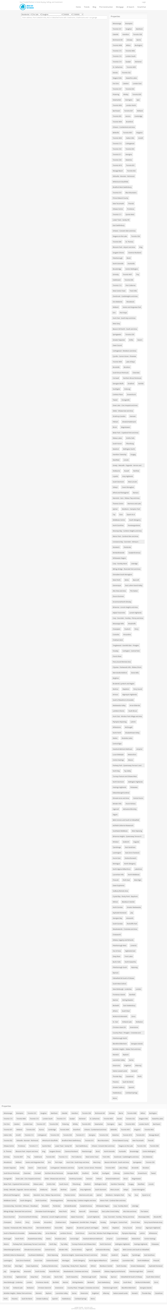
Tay (114, 514)
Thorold (131, 203)
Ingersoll (116, 809)
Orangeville (126, 400)
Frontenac (130, 209)
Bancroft (136, 580)
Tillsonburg (130, 444)
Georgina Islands (137, 1044)
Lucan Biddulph (118, 755)
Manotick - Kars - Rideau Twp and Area (126, 498)
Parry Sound (137, 689)
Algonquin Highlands (129, 694)
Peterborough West (119, 945)
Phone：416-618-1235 (85, 1307)
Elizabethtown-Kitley (132, 733)
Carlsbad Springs (131, 1093)
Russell (126, 471)
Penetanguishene (134, 525)
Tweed (115, 400)
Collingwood (130, 143)
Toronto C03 (117, 149)
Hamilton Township (119, 454)
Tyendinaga (117, 847)
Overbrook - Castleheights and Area (125, 296)
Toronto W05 (131, 67)
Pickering (116, 94)
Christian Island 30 (119, 1027)
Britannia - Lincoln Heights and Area (125, 607)
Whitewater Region (119, 558)
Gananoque (117, 585)
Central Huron (138, 798)
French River (117, 656)
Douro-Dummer (118, 596)
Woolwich (116, 547)
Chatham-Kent (118, 640)
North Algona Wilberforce (121, 869)
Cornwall (116, 378)
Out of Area (117, 951)
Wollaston (139, 1022)
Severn (139, 340)
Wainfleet (116, 460)
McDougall (128, 727)
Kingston (139, 133)
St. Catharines (117, 67)
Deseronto (116, 1065)
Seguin (115, 815)
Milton (128, 45)
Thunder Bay (117, 1076)
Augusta (136, 842)
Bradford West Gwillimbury (122, 187)
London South (130, 56)
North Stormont (118, 782)
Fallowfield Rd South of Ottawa (123, 978)
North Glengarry (129, 864)
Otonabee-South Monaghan (122, 574)
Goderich (126, 842)
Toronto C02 (126, 73)
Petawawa (133, 787)
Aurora (128, 116)
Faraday (115, 651)
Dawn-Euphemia (118, 885)
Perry (136, 629)
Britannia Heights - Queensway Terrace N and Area (127, 836)
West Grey (116, 324)
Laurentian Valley (119, 1060)
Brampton (128, 23)
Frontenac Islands (119, 995)
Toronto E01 (130, 165)
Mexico (130, 760)
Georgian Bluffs (118, 384)
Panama (115, 1082)
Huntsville (131, 264)
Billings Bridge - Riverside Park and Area (126, 569)
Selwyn (115, 487)
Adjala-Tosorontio (119, 613)
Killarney (138, 1065)
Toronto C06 (135, 236)
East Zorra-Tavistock (132, 853)
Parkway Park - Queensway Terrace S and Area (127, 765)
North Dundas (118, 907)
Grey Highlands (127, 476)
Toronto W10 (117, 165)
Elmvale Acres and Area (121, 798)
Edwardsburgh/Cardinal (121, 793)
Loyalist (115, 476)
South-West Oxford (119, 984)
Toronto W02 (117, 105)
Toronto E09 (136, 94)
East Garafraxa (130, 847)
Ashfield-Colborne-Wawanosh (123, 825)
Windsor (116, 842)
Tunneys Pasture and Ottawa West (125, 776)
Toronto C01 (117, 29)
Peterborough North (120, 1038)
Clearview (136, 373)
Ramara (135, 493)
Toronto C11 (117, 214)
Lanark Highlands (135, 613)
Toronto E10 (117, 193)
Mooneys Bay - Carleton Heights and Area (127, 531)
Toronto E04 (130, 89)
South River (126, 1011)
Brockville (116, 367)
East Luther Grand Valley (133, 585)
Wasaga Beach (118, 171)
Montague (116, 864)
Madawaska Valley (119, 705)
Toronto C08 (137, 34)
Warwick (116, 1055)
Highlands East (130, 951)
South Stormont (118, 482)
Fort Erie (116, 83)
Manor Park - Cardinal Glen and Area (125, 536)
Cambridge (138, 116)
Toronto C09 (129, 334)
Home (78, 7)
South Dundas (118, 924)
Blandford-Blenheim (120, 1044)
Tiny (137, 274)
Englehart (127, 1065)
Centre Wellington (131, 269)
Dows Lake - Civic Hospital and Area (125, 405)
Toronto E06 (129, 280)
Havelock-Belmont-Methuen (122, 749)
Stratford (131, 384)
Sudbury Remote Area (120, 891)
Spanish (131, 1087)
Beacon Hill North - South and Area (125, 329)
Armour (115, 694)
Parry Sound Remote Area (122, 662)
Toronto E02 (131, 171)
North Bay (116, 771)
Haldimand (116, 280)
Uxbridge (134, 564)
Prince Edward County (120, 198)
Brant (129, 258)
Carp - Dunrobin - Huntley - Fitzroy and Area (128, 618)
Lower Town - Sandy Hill (121, 220)
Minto (127, 580)
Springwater (117, 334)
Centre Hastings (118, 760)
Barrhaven (116, 111)
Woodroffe (132, 624)
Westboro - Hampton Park (131, 509)
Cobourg (127, 389)
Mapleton (126, 689)
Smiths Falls (130, 438)
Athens (115, 1011)
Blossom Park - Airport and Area (124, 247)
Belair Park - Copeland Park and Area (125, 433)
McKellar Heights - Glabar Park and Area (126, 1049)
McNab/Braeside (118, 553)
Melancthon (132, 755)
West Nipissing (137, 831)
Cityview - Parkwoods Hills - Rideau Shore (127, 667)
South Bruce (132, 711)
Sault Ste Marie (128, 1082)
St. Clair (115, 1022)
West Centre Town (119, 291)
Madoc (115, 738)
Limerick (133, 945)
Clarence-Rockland (134, 253)
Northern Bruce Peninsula (132, 378)
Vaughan (129, 29)
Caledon (126, 83)
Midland (115, 307)
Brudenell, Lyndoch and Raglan (123, 684)
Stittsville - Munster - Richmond (123, 176)
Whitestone (117, 727)
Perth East (126, 880)
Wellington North (129, 449)
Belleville (116, 133)
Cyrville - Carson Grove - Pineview (124, 356)
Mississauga (117, 23)
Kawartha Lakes (131, 78)
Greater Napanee (119, 340)
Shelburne (116, 471)
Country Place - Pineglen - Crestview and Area (127, 1033)
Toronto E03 (130, 149)
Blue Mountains (131, 193)
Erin (114, 313)
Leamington (117, 853)
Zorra (133, 1016)
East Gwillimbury (118, 225)
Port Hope (123, 313)
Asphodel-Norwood (119, 913)
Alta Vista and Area (119, 591)
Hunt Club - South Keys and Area (124, 318)
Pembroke (127, 547)
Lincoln (126, 460)
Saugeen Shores (118, 253)
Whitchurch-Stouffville (120, 182)
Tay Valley (127, 771)
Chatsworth (117, 935)
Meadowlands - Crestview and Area (125, 929)
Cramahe (116, 634)
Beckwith (116, 1005)
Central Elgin (117, 744)
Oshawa (129, 40)
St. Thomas (129, 242)
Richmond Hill (117, 40)
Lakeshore (138, 869)
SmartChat (141, 7)
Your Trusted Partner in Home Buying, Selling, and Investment (41, 2)
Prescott (116, 880)
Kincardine (127, 634)
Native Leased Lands (120, 1071)
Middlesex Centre (119, 520)
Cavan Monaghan (128, 487)
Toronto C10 (117, 56)
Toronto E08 (117, 242)
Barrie (139, 40)
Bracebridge (117, 269)
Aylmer (115, 509)
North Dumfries (118, 525)
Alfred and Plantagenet (121, 493)
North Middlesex (133, 875)
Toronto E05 (117, 116)
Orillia (131, 340)
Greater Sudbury (118, 1087)
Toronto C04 (117, 160)
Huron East (117, 858)
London (138, 989)
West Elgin (137, 880)
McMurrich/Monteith (120, 1016)
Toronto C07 (117, 89)
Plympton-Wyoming (119, 722)
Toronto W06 (130, 51)
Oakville (115, 34)
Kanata (115, 73)
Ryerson (115, 973)
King (140, 247)
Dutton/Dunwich (130, 858)
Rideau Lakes (117, 438)
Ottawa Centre (118, 209)
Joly (132, 913)
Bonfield (132, 995)
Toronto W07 (127, 274)
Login (144, 2)
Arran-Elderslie (135, 705)
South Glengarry (134, 520)
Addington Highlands (135, 782)
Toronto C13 (117, 143)
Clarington (128, 100)
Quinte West (130, 214)
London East (137, 83)
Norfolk (140, 384)
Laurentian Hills (118, 875)
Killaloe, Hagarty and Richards (123, 940)
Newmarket (117, 100)
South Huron (117, 444)
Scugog (133, 454)
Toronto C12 (117, 285)
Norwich (134, 1071)
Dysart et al (131, 514)
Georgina (129, 154)
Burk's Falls (117, 962)
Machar (115, 1000)
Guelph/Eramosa (134, 553)
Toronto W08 (117, 45)
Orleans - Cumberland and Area (124, 127)
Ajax (138, 100)
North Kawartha (130, 962)
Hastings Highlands (119, 787)
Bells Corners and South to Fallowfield (126, 820)
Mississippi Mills (118, 624)
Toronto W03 (117, 138)
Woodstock (130, 302)
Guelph (128, 62)
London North (131, 105)
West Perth (116, 580)
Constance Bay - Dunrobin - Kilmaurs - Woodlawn (126, 542)
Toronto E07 (128, 111)
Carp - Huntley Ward (120, 564)
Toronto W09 (117, 362)
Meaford (116, 449)
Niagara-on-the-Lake (120, 236)
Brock (115, 427)
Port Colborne (130, 285)
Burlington (138, 45)
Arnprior (139, 749)
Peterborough (117, 258)
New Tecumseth (118, 203)
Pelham (115, 422)
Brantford (129, 122)
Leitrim (133, 722)
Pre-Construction (106, 7)
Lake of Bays (130, 362)
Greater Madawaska (134, 907)
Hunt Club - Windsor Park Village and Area (127, 716)
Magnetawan (125, 427)
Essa (121, 514)
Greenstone (134, 1027)
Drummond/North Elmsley (122, 602)
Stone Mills (135, 673)
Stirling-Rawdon (127, 1000)
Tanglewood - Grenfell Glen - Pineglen (126, 645)
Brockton (127, 367)
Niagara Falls (117, 78)
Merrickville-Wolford (120, 673)
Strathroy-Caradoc (119, 416)
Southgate (116, 389)
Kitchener (138, 62)
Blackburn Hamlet (128, 902)
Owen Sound (117, 345)
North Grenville (118, 264)
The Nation (134, 591)
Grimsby (116, 274)
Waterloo (129, 160)
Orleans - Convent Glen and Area (124, 231)
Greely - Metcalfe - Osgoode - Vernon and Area (127, 465)
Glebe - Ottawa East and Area (123, 411)
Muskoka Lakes (127, 738)
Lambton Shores (118, 711)
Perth (140, 1076)
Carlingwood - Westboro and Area (124, 351)
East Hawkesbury (129, 1005)
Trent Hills (133, 291)
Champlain (116, 629)
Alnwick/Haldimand (129, 422)
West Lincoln (132, 482)
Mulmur (115, 689)
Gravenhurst (131, 394)
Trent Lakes (129, 956)
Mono (115, 1098)
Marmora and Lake (134, 504)
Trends (86, 7)
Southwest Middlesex (120, 831)
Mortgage (120, 7)
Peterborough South (120, 967)
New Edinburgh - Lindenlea (122, 989)
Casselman (129, 1076)
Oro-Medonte (117, 302)
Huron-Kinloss (130, 804)
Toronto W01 (127, 133)
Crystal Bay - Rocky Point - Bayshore (125, 896)
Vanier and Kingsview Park (132, 307)
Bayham (126, 1055)
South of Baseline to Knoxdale (123, 700)
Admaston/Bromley (130, 809)
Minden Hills (117, 804)
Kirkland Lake (127, 1022)
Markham (139, 29)
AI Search (130, 7)
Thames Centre (118, 504)
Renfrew (136, 471)
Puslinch (127, 629)
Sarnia (131, 1060)
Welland (140, 111)
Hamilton (125, 34)
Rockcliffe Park (132, 924)
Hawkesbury (117, 1093)
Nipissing (134, 967)
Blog (94, 7)
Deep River (116, 956)
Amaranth (129, 918)
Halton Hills (130, 138)
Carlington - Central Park (131, 651)
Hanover (133, 416)
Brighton (116, 678)
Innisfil (140, 138)
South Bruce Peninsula (120, 373)
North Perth (117, 733)
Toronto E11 (117, 154)
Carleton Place (118, 394)
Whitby (125, 94)
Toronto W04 (117, 122)
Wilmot (115, 902)
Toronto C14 (117, 62)
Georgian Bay (117, 918)
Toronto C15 (117, 51)
